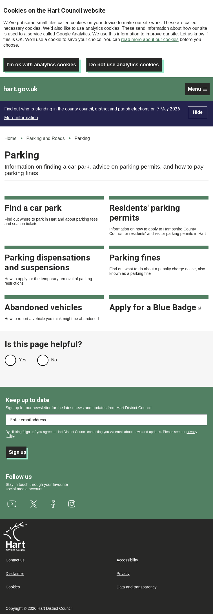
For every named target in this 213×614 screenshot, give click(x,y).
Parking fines (134, 257)
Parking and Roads (45, 138)
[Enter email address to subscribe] (106, 419)
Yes (22, 359)
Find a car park (33, 208)
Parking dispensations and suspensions (47, 262)
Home (11, 138)
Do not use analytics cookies (124, 64)
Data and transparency (137, 587)
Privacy (123, 573)
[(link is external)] (12, 503)
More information (21, 117)
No (54, 359)
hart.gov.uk (20, 89)
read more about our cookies (150, 39)
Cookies (13, 587)
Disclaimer (15, 573)
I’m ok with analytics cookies (41, 64)
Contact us (15, 560)
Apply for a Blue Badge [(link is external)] (155, 307)
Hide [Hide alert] (198, 112)
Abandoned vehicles (43, 307)
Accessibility (127, 560)
